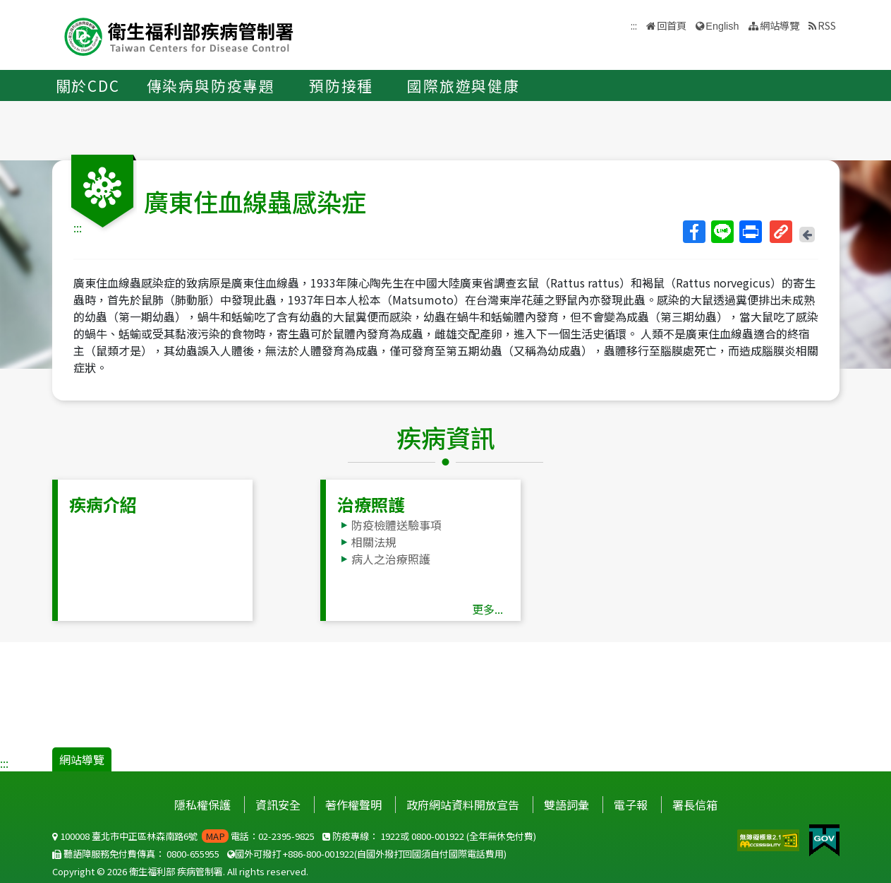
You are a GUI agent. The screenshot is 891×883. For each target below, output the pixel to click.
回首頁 (671, 25)
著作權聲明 (353, 804)
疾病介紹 (103, 504)
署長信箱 (694, 804)
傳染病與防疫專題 (211, 85)
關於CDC (88, 85)
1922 (390, 836)
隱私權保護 (202, 804)
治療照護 (371, 504)
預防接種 (341, 85)
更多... (487, 608)
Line (722, 231)
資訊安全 (278, 804)
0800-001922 (437, 836)
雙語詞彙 (566, 804)
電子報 (631, 804)
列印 (750, 231)
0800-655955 (192, 853)
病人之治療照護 (390, 558)
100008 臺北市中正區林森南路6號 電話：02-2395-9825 (183, 836)
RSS (827, 25)
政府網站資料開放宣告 (462, 804)
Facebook (693, 231)
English (722, 26)
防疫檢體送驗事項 (396, 525)
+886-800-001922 (318, 853)
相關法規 (373, 541)
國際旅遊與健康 (463, 85)
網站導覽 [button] (779, 25)
